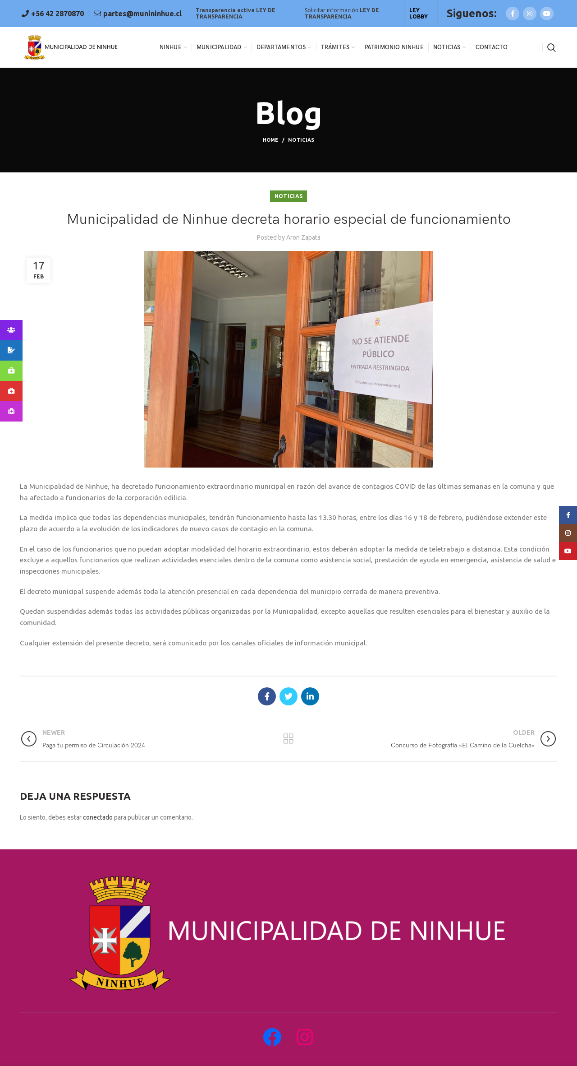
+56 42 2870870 (56, 13)
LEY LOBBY (418, 13)
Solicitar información (342, 13)
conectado (98, 817)
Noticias (301, 140)
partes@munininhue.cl (141, 13)
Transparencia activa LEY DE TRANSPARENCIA (235, 13)
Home (271, 140)
